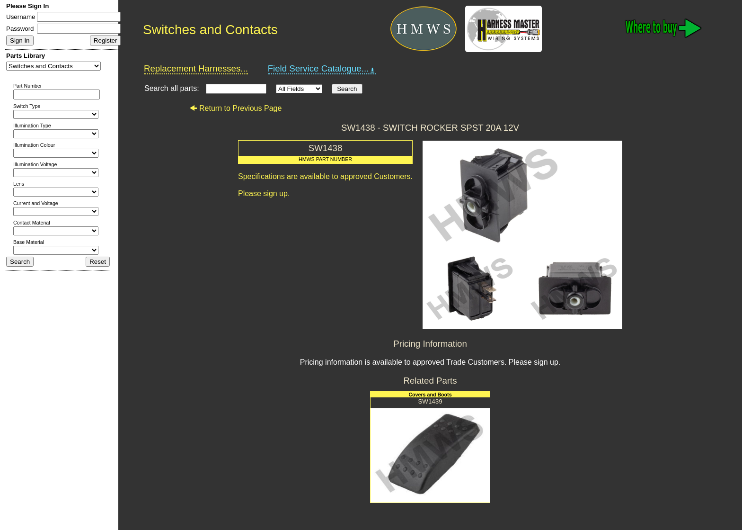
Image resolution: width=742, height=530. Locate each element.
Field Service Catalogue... (322, 68)
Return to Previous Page (235, 108)
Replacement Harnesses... (196, 68)
